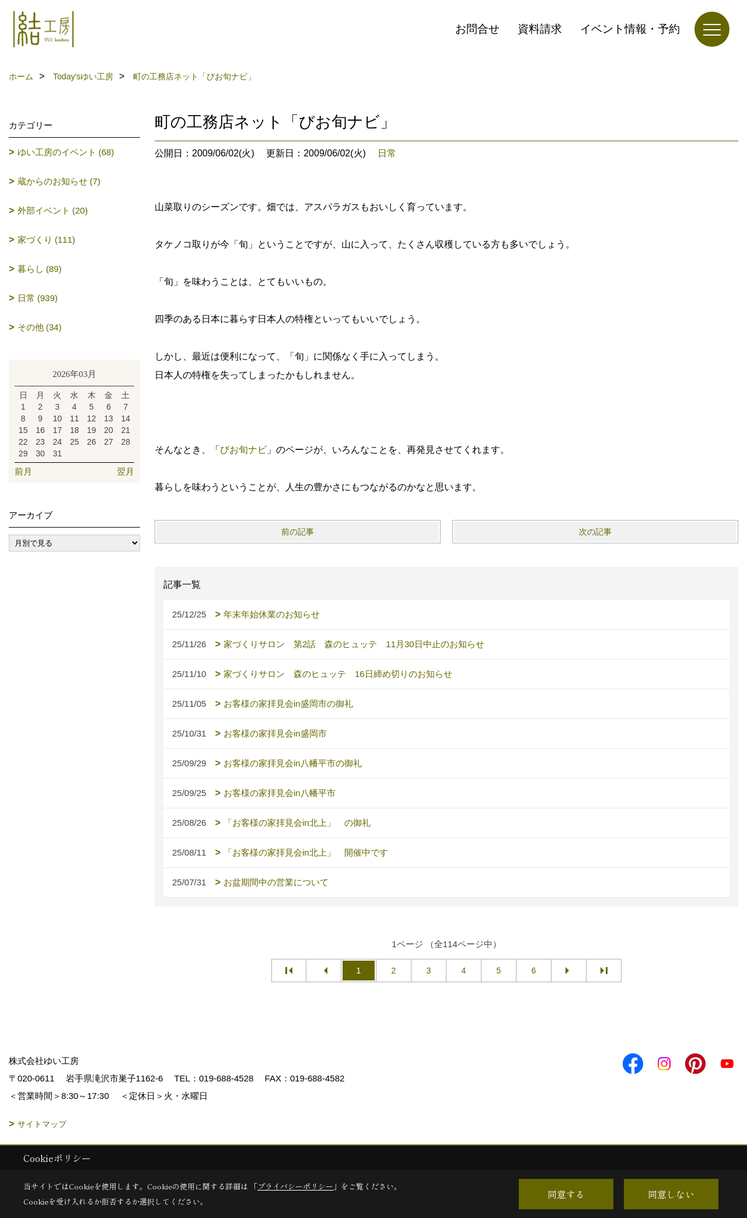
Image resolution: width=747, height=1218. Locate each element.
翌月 (125, 471)
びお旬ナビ (243, 450)
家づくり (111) (46, 240)
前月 (23, 471)
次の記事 (595, 531)
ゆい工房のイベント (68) (66, 152)
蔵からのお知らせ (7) (59, 181)
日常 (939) (38, 298)
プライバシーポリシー (295, 1186)
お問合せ (477, 29)
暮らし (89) (40, 269)
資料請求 (540, 29)
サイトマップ (42, 1124)
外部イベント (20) (53, 210)
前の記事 (297, 531)
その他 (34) (40, 327)
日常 (387, 153)
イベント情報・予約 (630, 29)
